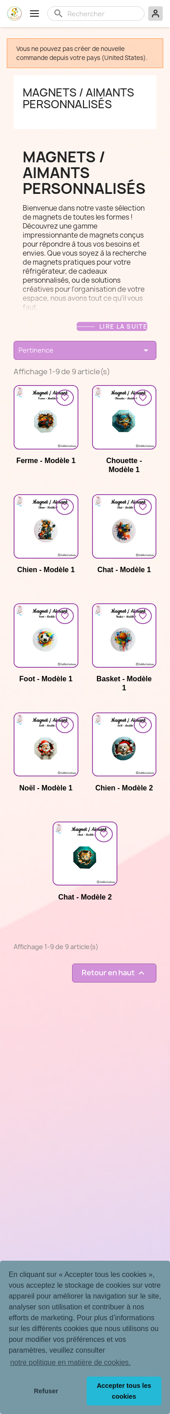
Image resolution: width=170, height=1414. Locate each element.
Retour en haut (114, 972)
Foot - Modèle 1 (46, 679)
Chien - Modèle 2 (124, 788)
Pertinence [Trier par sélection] (85, 350)
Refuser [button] (46, 1391)
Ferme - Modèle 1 (46, 460)
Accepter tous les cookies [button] (124, 1391)
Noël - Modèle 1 (46, 788)
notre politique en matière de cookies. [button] (70, 1362)
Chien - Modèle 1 (46, 570)
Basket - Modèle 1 (124, 683)
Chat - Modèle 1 (124, 570)
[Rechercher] (103, 13)
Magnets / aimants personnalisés (78, 98)
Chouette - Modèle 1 (124, 465)
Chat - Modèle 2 (85, 897)
